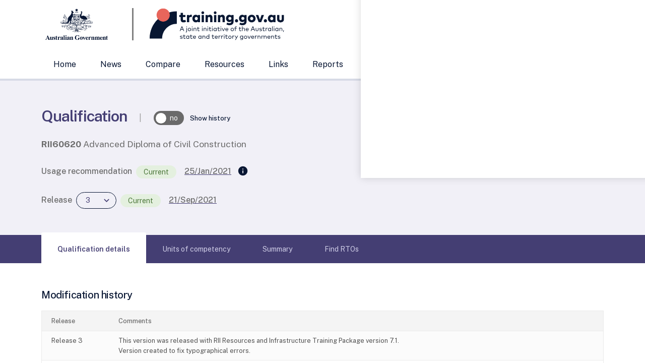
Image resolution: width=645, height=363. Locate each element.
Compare (163, 64)
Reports (327, 64)
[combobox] (502, 24)
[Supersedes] (242, 171)
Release (56, 200)
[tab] (93, 249)
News (110, 64)
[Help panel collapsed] (634, 181)
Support (383, 64)
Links (278, 64)
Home (64, 64)
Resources (224, 64)
